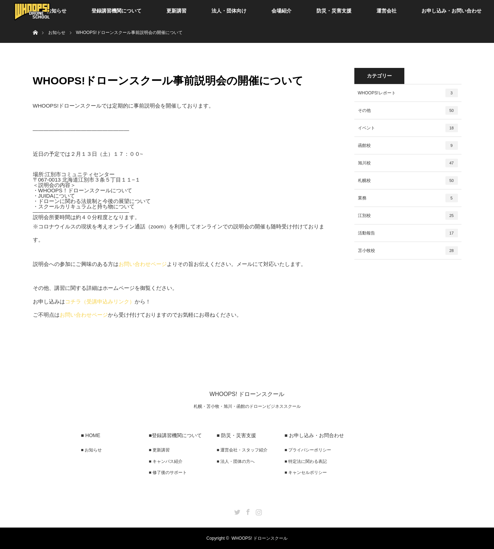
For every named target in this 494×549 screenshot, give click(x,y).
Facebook (247, 510)
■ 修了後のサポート (168, 472)
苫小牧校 (408, 250)
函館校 (408, 145)
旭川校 (408, 163)
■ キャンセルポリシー (306, 472)
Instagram (258, 510)
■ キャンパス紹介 (166, 461)
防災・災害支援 (333, 11)
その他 (408, 110)
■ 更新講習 (159, 449)
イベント (408, 128)
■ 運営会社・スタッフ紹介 (242, 449)
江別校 (408, 215)
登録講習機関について (116, 11)
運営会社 (386, 11)
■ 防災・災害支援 (236, 435)
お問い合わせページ (143, 264)
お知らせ (56, 11)
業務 (408, 198)
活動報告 (408, 233)
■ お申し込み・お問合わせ (314, 435)
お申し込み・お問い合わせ (451, 11)
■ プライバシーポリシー (308, 449)
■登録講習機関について (175, 435)
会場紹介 (281, 11)
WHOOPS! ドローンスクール (247, 394)
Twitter (236, 510)
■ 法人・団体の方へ (236, 461)
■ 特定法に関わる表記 (306, 461)
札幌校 (408, 180)
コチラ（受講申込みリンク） (100, 301)
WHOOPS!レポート (408, 93)
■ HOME (90, 435)
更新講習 (176, 11)
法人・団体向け (228, 11)
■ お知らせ (91, 449)
